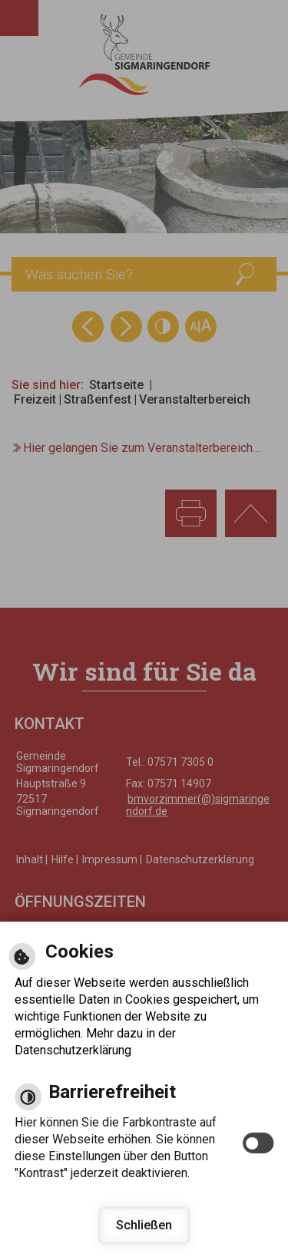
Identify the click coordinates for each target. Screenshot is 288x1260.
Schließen (144, 1225)
